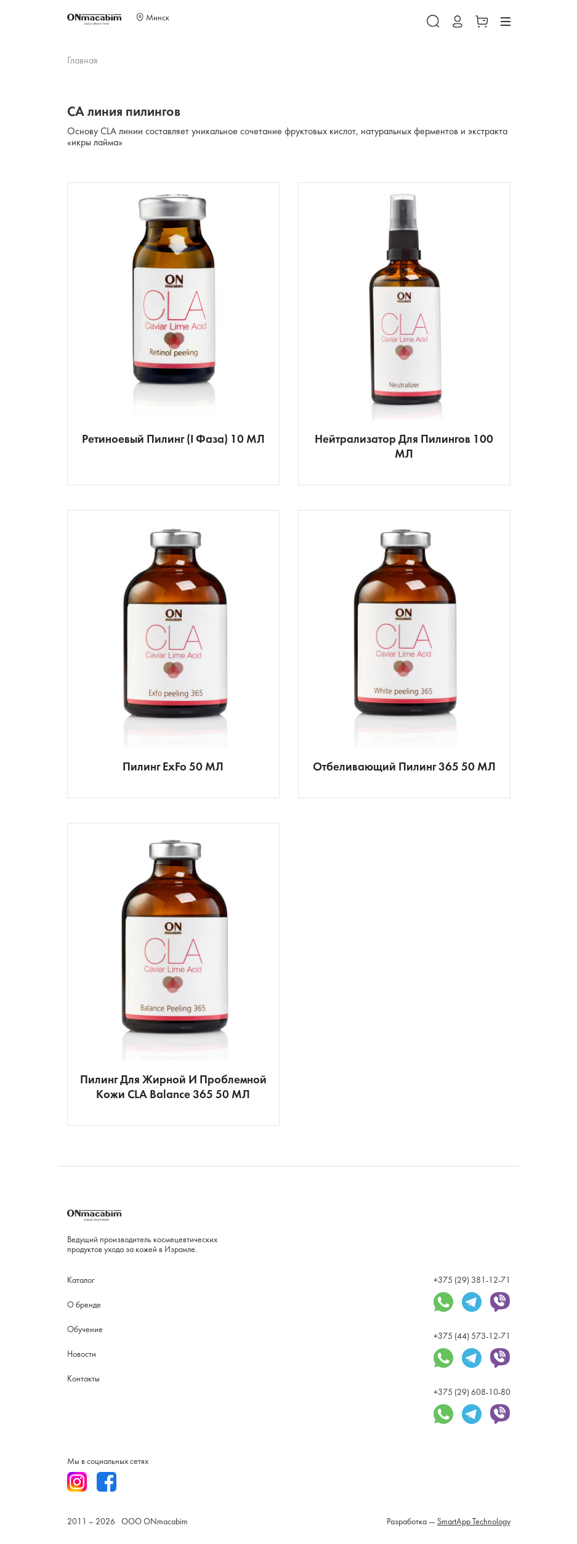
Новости (81, 1355)
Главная (82, 61)
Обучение (85, 1330)
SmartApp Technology (473, 1522)
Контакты (83, 1379)
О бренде (84, 1305)
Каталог (80, 1281)
